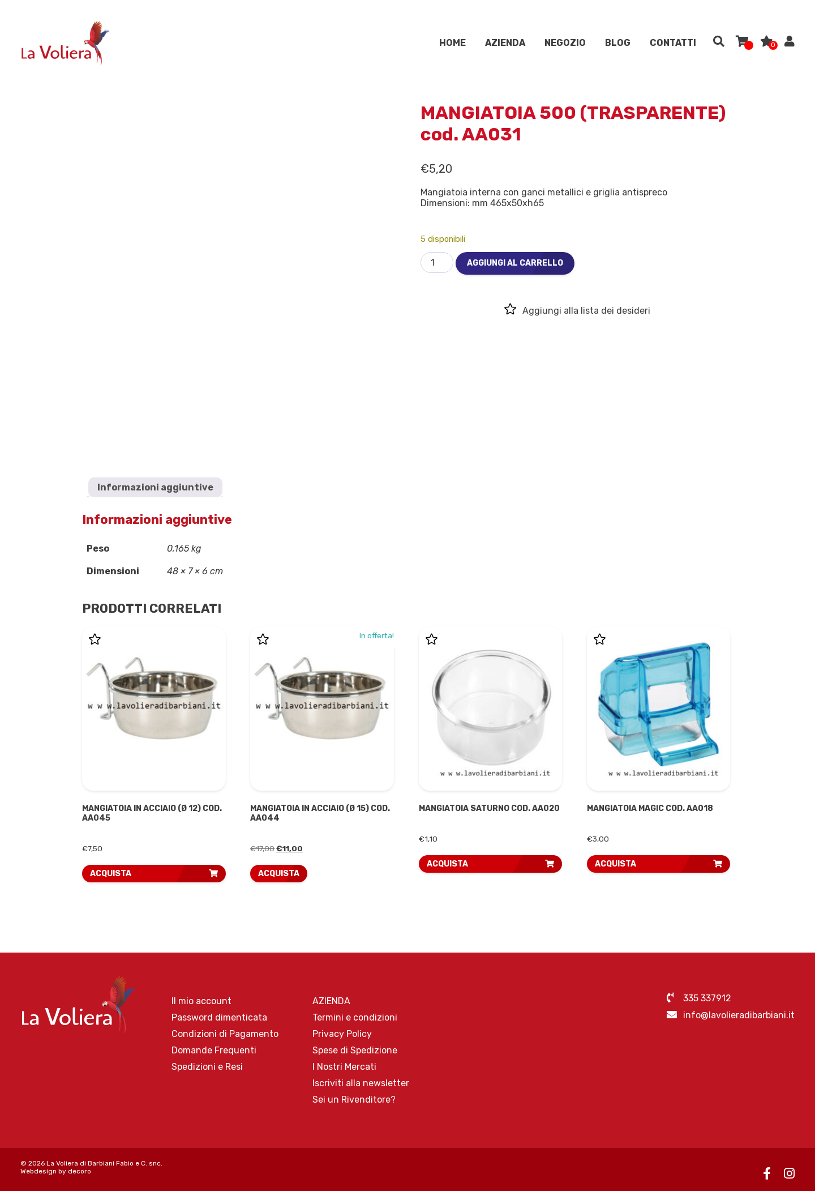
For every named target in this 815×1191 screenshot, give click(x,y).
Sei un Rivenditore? (354, 1099)
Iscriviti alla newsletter (360, 1083)
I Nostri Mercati (344, 1066)
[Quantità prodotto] (437, 262)
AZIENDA (505, 45)
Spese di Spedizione (354, 1050)
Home (452, 45)
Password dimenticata (219, 1017)
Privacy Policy (342, 1033)
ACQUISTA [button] (110, 873)
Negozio (565, 45)
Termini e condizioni (354, 1017)
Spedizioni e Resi (207, 1066)
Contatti (673, 45)
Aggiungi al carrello (515, 263)
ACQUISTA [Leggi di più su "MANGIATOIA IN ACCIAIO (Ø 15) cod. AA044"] (278, 873)
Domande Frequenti (213, 1050)
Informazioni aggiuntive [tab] (155, 487)
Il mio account (201, 1001)
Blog (617, 45)
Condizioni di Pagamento (224, 1033)
